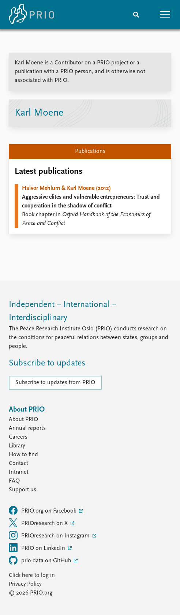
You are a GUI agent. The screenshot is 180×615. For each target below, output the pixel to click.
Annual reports (27, 428)
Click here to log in (32, 575)
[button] (165, 14)
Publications (90, 151)
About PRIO (23, 420)
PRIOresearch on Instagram (50, 535)
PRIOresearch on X (39, 522)
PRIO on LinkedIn (38, 547)
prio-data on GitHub (40, 560)
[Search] (136, 14)
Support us (22, 490)
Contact (18, 463)
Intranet (19, 472)
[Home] (31, 14)
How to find (23, 455)
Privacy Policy (25, 584)
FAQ (14, 481)
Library (17, 446)
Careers (18, 437)
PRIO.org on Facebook (43, 510)
